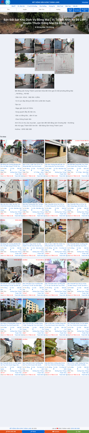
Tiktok (33, 431)
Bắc (84, 220)
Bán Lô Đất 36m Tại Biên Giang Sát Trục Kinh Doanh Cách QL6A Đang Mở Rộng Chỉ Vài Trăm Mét (55, 324)
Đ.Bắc (17, 140)
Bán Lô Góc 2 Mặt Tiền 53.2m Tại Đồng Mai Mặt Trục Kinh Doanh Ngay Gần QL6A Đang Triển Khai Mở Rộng (32, 165)
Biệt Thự (68, 6)
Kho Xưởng (43, 6)
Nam (83, 259)
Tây (39, 180)
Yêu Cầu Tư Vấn (84, 10)
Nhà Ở (13, 6)
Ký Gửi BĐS (70, 10)
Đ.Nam (82, 140)
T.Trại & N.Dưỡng (32, 6)
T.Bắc (60, 299)
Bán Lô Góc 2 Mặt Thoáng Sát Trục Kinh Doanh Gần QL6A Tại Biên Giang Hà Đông (78, 364)
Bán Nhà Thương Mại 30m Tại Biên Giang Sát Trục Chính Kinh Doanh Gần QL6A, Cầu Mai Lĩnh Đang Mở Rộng (33, 205)
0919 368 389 (75, 428)
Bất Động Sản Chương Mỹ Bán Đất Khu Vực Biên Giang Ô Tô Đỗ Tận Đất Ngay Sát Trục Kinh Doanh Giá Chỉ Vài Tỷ (11, 165)
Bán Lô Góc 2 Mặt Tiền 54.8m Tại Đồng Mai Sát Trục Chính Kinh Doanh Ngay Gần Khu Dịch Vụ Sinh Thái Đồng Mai (55, 245)
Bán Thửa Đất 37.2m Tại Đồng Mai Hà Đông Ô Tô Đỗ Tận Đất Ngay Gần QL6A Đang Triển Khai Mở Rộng (33, 284)
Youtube (55, 431)
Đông (60, 140)
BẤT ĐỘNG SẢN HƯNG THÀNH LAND (21, 428)
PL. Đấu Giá (21, 6)
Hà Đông (2, 140)
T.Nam (15, 180)
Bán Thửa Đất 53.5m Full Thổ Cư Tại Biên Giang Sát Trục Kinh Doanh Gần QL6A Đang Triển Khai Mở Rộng (55, 205)
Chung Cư (52, 6)
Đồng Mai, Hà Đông (45, 27)
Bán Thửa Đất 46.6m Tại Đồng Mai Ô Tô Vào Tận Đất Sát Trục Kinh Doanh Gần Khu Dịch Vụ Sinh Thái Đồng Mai (78, 245)
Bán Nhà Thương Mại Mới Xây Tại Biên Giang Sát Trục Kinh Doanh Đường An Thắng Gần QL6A (55, 165)
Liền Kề (75, 6)
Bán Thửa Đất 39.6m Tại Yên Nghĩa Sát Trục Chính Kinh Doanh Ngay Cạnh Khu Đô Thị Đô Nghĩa (78, 324)
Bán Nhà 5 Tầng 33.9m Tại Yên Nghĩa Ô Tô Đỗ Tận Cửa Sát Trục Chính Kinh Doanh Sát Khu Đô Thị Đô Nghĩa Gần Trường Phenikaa (32, 245)
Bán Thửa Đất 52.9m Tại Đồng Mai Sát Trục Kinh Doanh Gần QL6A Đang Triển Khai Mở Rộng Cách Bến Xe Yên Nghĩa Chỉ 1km (33, 364)
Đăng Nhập (85, 2)
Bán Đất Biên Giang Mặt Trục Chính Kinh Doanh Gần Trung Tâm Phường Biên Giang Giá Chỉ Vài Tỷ (78, 165)
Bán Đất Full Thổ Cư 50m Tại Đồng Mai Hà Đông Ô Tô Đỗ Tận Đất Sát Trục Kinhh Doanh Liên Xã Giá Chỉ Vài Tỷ (11, 284)
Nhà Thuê (60, 6)
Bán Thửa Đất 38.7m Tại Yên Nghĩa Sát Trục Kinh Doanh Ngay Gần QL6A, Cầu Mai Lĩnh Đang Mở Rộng (11, 364)
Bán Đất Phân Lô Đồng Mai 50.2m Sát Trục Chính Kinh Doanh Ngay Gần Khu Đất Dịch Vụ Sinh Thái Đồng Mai (55, 364)
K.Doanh (34, 140)
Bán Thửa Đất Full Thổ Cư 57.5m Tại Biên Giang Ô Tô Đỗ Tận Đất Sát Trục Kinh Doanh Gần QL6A (78, 284)
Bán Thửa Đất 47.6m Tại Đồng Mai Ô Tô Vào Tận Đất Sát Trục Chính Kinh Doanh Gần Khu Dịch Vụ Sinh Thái (55, 284)
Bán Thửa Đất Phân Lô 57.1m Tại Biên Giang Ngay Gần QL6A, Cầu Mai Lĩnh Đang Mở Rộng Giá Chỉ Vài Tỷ (78, 205)
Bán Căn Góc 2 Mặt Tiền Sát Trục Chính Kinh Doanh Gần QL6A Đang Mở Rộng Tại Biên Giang (11, 205)
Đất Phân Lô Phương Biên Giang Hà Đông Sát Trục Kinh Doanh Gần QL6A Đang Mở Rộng (11, 324)
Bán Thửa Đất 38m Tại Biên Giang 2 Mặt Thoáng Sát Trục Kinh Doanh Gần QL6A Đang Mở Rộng (33, 324)
